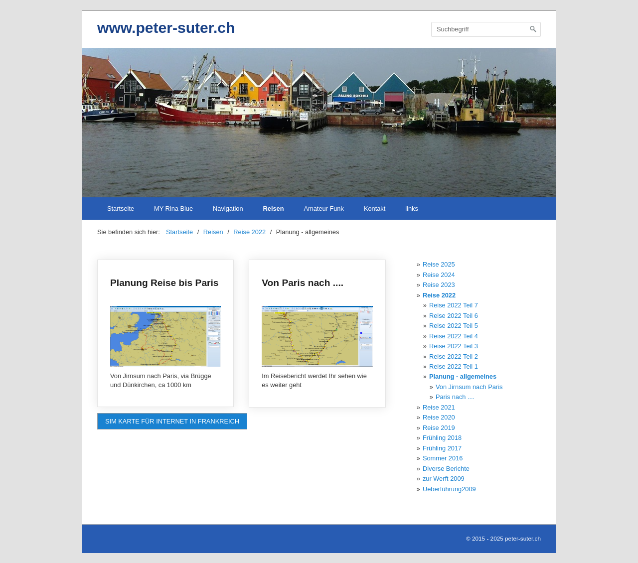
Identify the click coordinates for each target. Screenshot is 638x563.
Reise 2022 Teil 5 (453, 325)
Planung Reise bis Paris (165, 333)
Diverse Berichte (446, 468)
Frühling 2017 (442, 448)
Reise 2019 (439, 427)
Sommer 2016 (443, 458)
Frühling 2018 (442, 437)
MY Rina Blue (173, 208)
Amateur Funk (324, 208)
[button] (172, 421)
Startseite (120, 208)
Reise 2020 (439, 417)
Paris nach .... (455, 397)
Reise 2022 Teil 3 (453, 346)
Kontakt (374, 208)
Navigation (228, 208)
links (411, 208)
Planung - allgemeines (462, 376)
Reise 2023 (439, 284)
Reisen (273, 208)
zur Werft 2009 (444, 478)
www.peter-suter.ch (166, 27)
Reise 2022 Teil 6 (453, 315)
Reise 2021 (439, 407)
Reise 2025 (439, 264)
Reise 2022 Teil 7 (453, 305)
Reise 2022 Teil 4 (453, 336)
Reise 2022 (439, 295)
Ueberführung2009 (449, 489)
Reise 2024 (439, 275)
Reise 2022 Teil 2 (453, 356)
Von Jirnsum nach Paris (469, 387)
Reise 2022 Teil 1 (453, 366)
